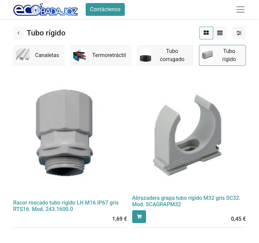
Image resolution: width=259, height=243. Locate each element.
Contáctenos (105, 9)
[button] (139, 216)
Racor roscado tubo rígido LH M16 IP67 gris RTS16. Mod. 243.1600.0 (66, 205)
